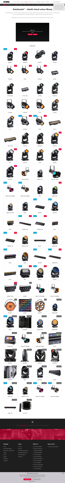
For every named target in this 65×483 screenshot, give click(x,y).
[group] (8, 448)
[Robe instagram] (32, 422)
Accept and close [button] (27, 479)
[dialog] (32, 477)
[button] (32, 481)
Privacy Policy (39, 477)
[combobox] (62, 473)
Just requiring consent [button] (36, 479)
